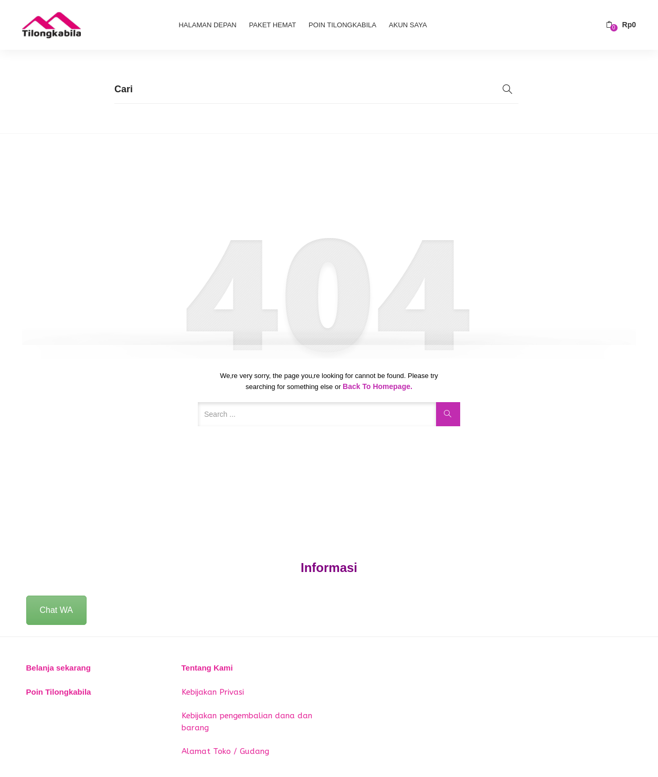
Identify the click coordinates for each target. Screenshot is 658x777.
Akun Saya (408, 25)
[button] (621, 25)
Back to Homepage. (377, 386)
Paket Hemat (272, 25)
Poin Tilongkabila (342, 25)
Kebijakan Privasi (213, 692)
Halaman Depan (207, 25)
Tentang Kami (207, 667)
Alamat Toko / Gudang (225, 751)
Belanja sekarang (58, 667)
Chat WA (56, 610)
